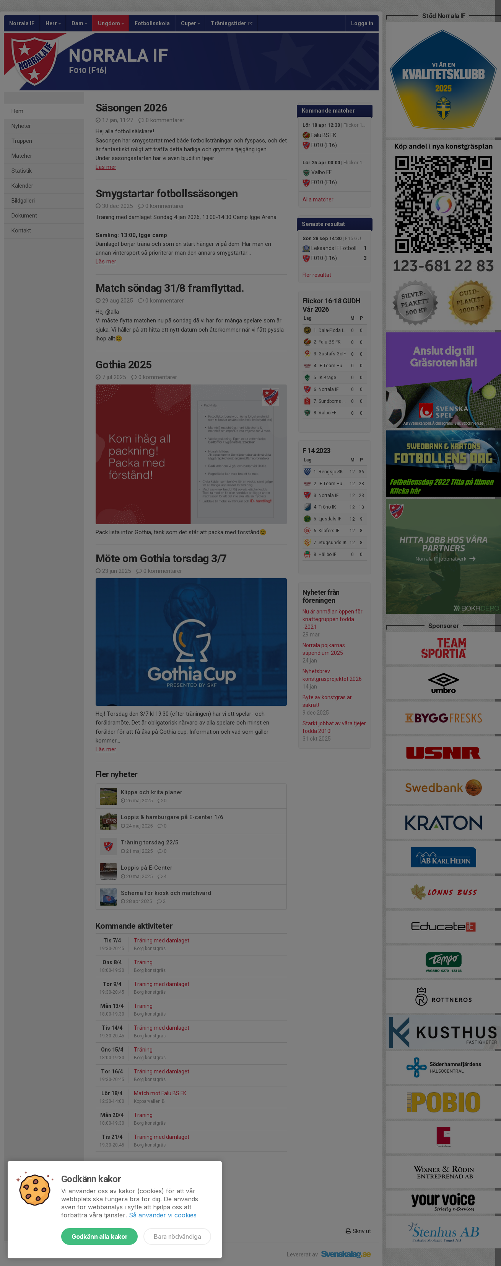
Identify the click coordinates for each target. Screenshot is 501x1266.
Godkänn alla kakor (99, 1236)
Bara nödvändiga (177, 1236)
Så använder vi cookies (163, 1215)
